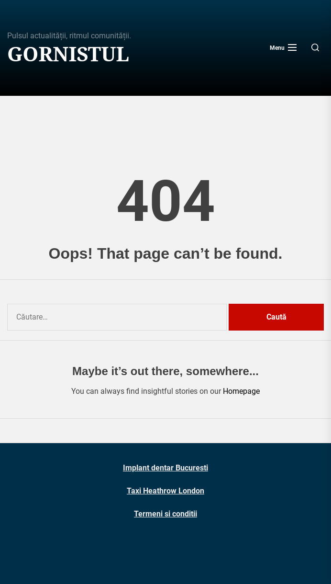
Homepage (241, 391)
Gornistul (68, 54)
